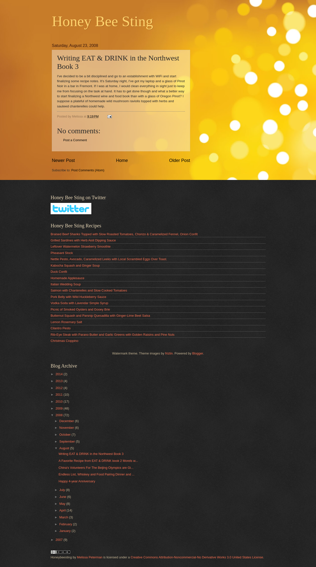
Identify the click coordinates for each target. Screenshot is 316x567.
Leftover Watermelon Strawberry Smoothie (81, 246)
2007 (59, 540)
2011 (59, 394)
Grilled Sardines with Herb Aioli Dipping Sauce (83, 240)
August (64, 448)
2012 (59, 388)
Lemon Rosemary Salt (66, 322)
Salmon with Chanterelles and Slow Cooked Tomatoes (89, 290)
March (64, 517)
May (62, 504)
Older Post (179, 160)
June (63, 497)
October (65, 434)
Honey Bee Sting (102, 21)
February (66, 524)
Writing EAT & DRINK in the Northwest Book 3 (91, 454)
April (62, 510)
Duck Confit (59, 272)
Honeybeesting (61, 557)
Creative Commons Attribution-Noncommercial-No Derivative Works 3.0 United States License (197, 557)
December (67, 421)
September (67, 441)
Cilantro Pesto (61, 328)
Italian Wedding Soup (66, 284)
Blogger (197, 353)
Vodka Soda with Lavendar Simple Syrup (79, 303)
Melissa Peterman (89, 557)
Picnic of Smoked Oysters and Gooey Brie (80, 309)
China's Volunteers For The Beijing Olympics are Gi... (96, 467)
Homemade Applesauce (67, 278)
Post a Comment (75, 140)
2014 (59, 374)
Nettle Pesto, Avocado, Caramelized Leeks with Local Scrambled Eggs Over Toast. (109, 259)
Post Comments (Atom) (87, 170)
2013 (59, 381)
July (62, 490)
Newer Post (63, 160)
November (67, 428)
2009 (59, 408)
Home (122, 160)
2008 (59, 415)
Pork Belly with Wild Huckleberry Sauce (78, 297)
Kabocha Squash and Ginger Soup (75, 265)
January (65, 531)
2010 (59, 401)
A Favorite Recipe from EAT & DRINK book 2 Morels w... (98, 461)
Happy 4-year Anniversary (77, 481)
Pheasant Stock (62, 253)
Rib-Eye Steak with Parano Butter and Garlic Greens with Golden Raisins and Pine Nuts (113, 334)
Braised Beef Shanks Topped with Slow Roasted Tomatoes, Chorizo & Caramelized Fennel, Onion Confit (124, 234)
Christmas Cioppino (64, 341)
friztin (169, 353)
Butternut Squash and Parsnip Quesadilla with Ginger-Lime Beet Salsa (100, 315)
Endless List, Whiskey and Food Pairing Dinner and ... (97, 474)
